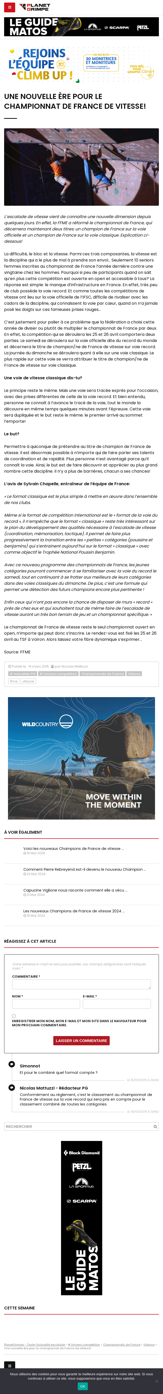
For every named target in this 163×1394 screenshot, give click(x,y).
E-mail (90, 996)
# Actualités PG (23, 674)
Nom (17, 996)
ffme (14, 681)
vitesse (28, 681)
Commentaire (26, 977)
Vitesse (134, 674)
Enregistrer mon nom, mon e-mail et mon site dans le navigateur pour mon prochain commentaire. (79, 1023)
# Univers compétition (58, 674)
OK (82, 1386)
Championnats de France (102, 674)
